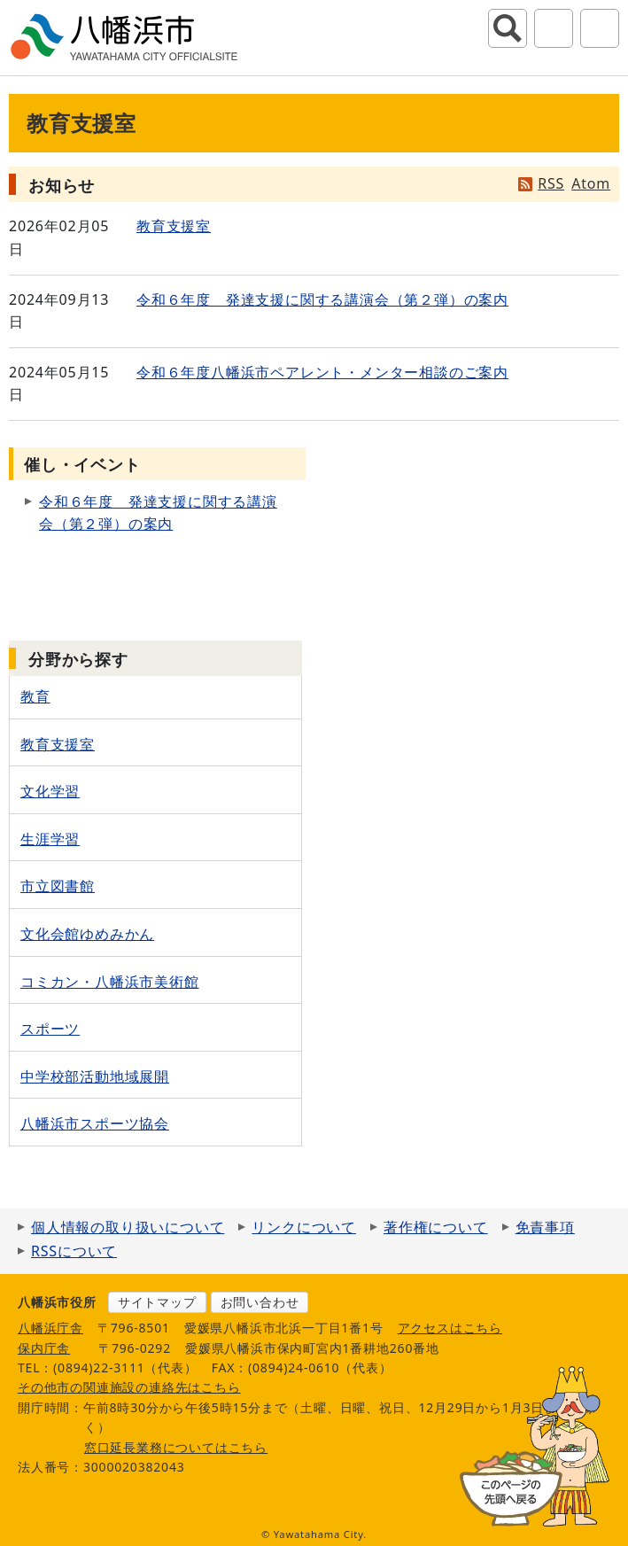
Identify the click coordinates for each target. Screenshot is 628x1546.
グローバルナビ (599, 28)
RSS (551, 183)
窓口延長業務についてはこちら (175, 1447)
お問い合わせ (260, 1302)
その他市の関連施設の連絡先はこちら (129, 1387)
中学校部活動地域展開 (94, 1076)
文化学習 (50, 791)
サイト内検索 (507, 28)
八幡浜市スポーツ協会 (94, 1123)
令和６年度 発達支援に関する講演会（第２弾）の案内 (322, 299)
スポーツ (50, 1028)
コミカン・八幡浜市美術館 (109, 981)
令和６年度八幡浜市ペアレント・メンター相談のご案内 (322, 372)
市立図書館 (57, 886)
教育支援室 (173, 226)
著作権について (436, 1227)
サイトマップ (157, 1302)
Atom (590, 183)
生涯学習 (50, 839)
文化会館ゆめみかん (87, 934)
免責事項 (545, 1227)
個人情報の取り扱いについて (127, 1227)
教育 (35, 696)
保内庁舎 (44, 1348)
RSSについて (74, 1251)
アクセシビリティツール (553, 28)
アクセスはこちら (450, 1327)
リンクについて (304, 1227)
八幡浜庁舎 (50, 1327)
